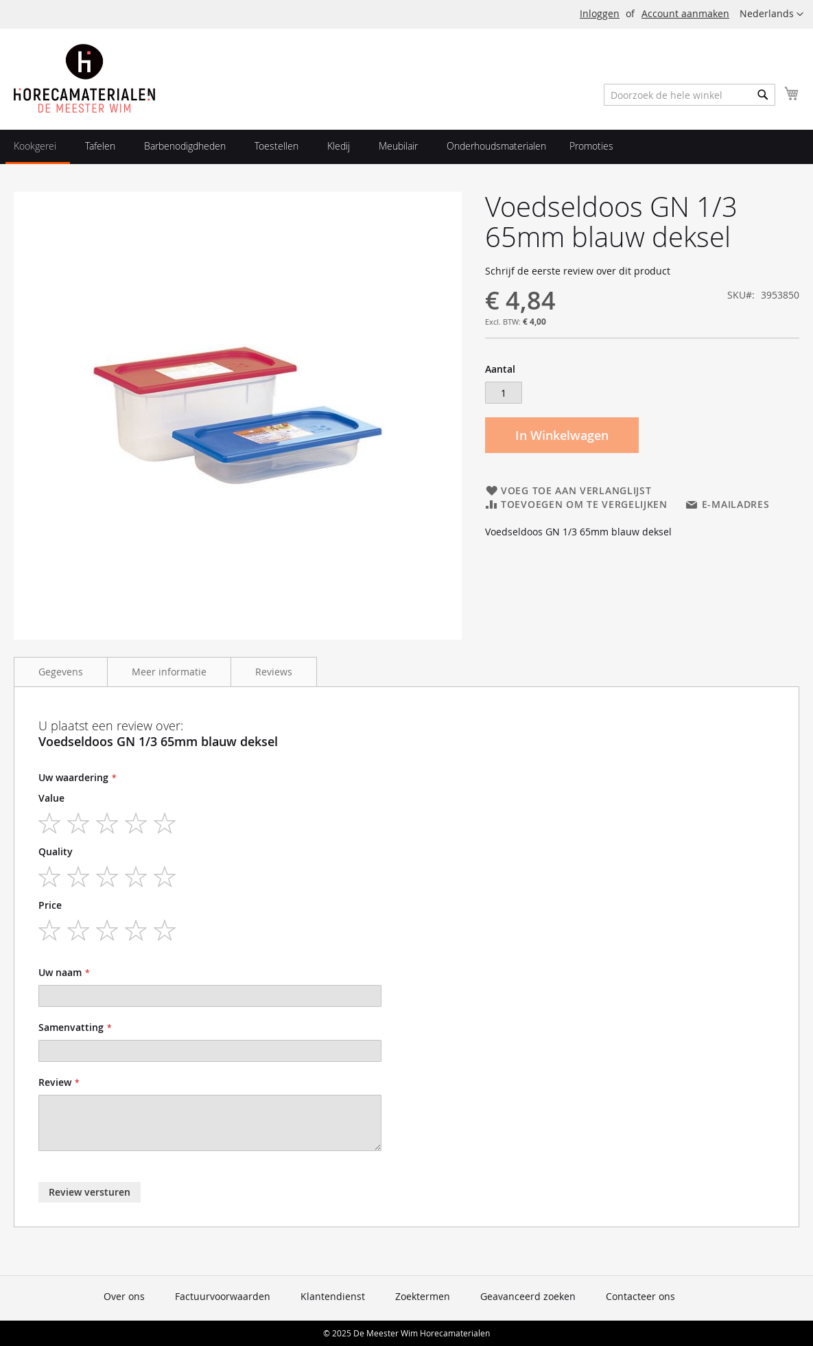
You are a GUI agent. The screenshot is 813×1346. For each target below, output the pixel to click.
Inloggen (600, 13)
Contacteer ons (640, 1296)
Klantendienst (333, 1296)
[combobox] (689, 95)
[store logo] (84, 78)
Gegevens (60, 671)
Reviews (273, 671)
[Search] (762, 95)
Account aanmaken (685, 13)
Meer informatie (169, 671)
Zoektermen (422, 1296)
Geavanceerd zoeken (528, 1296)
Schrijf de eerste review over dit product (577, 270)
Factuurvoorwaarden (222, 1296)
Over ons (124, 1296)
